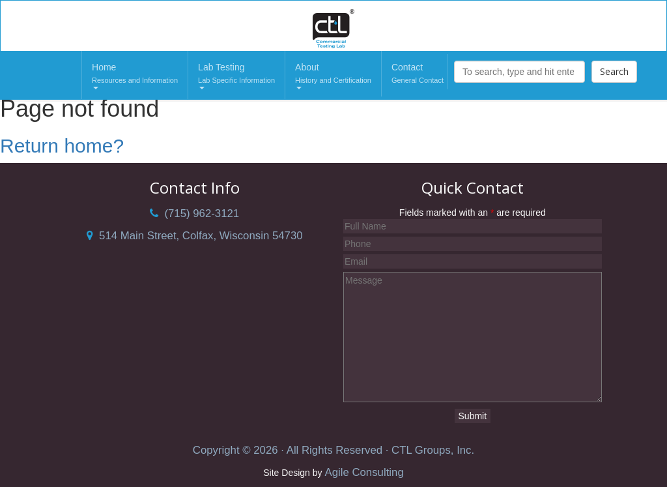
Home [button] (135, 75)
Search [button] (614, 71)
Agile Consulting (363, 472)
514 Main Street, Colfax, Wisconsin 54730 (195, 235)
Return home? (62, 145)
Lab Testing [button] (236, 75)
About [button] (333, 75)
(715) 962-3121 (194, 213)
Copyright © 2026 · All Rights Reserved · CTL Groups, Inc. (333, 450)
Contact (417, 74)
